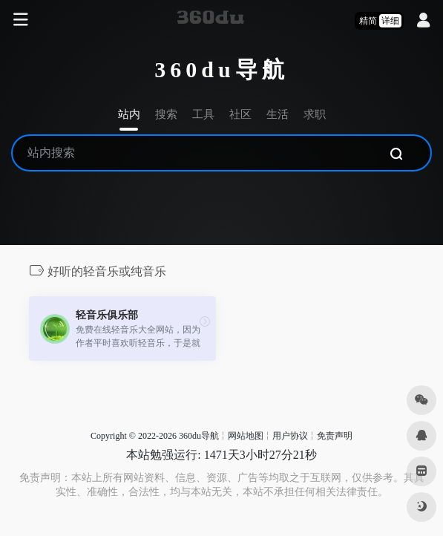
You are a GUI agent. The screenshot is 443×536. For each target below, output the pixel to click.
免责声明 (334, 436)
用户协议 (290, 436)
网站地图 (245, 436)
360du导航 (199, 436)
